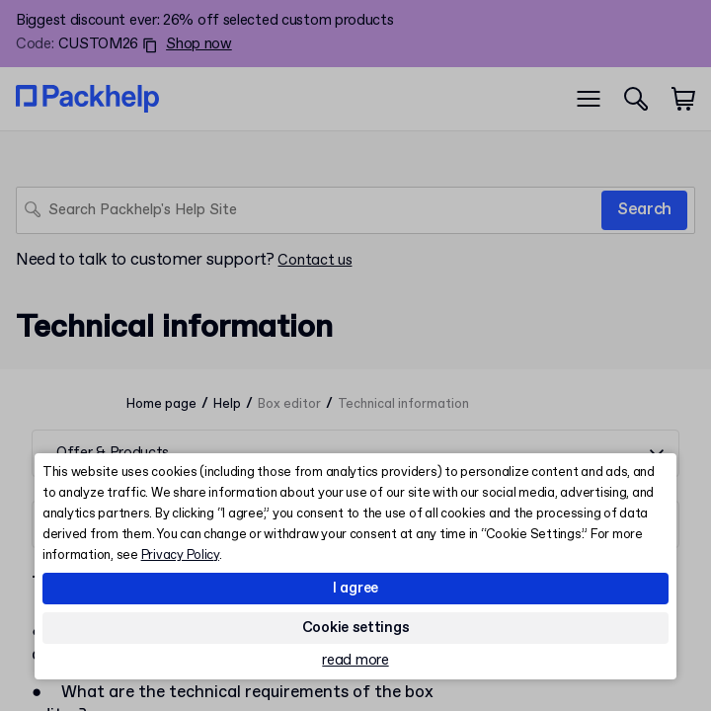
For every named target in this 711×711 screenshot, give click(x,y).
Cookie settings (356, 628)
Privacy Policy (180, 555)
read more (355, 661)
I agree (355, 588)
